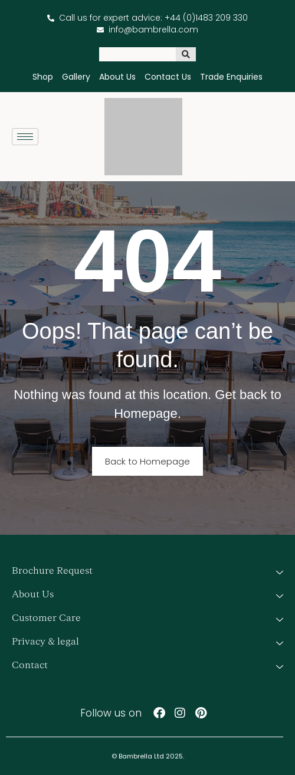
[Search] (186, 54)
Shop (42, 76)
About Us (117, 76)
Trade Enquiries (231, 76)
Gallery (76, 76)
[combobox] (137, 54)
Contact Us (168, 76)
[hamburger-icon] (25, 136)
